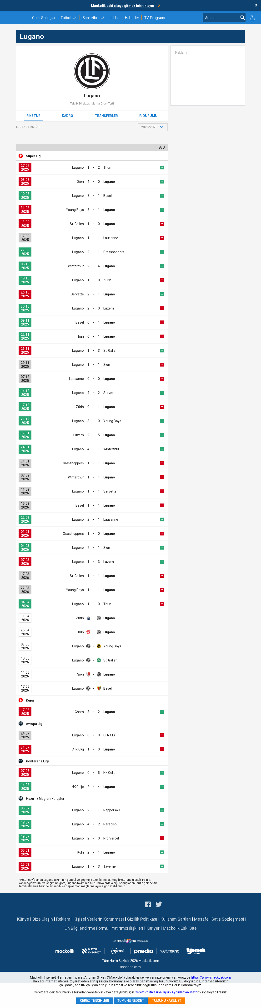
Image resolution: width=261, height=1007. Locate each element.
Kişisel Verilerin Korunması (99, 919)
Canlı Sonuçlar (43, 18)
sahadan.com (130, 967)
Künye (23, 919)
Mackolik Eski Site (180, 928)
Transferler (106, 116)
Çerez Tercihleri (94, 1000)
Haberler (132, 18)
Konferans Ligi (37, 761)
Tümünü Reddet (130, 1000)
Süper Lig (33, 156)
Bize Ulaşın (42, 919)
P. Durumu (148, 116)
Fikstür (33, 116)
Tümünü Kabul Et (166, 1000)
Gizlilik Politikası (142, 919)
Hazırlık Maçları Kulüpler (45, 799)
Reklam (63, 919)
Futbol (66, 18)
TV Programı (154, 18)
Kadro (67, 116)
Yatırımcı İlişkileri (127, 928)
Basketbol (90, 18)
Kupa (30, 700)
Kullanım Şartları (176, 919)
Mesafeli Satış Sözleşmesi (219, 919)
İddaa (115, 18)
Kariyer (153, 928)
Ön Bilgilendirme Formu (86, 928)
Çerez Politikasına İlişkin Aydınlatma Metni (166, 992)
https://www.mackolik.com (211, 977)
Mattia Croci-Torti (102, 103)
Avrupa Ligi (34, 724)
